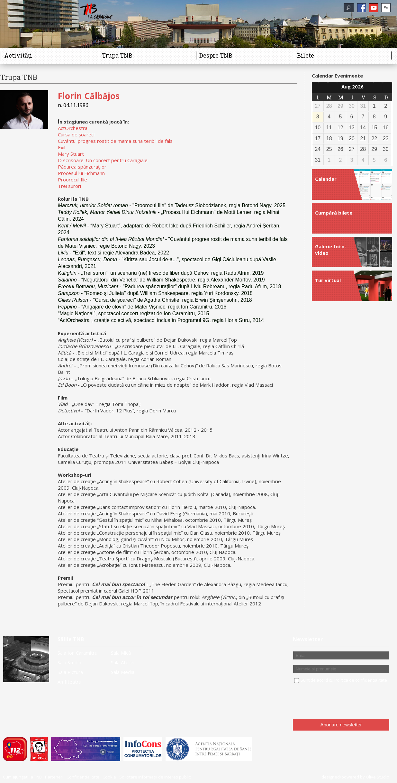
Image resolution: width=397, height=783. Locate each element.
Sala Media (122, 672)
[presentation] (342, 701)
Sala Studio (69, 662)
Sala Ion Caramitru (77, 652)
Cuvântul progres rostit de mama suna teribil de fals (115, 141)
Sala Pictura (70, 672)
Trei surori (69, 186)
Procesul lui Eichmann (81, 173)
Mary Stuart (71, 154)
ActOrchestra (72, 128)
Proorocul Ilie (72, 179)
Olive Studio (377, 777)
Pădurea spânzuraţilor (82, 166)
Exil (61, 147)
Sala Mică (121, 652)
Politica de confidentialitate (360, 680)
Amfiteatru (69, 681)
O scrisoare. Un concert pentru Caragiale (103, 160)
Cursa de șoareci (76, 134)
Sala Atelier (123, 662)
